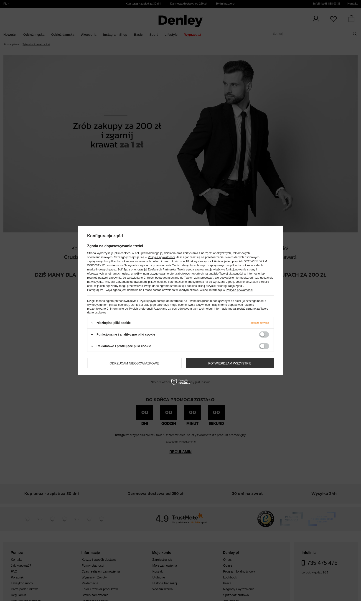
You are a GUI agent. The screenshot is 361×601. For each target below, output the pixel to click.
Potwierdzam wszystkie (230, 363)
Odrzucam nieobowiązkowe (134, 363)
